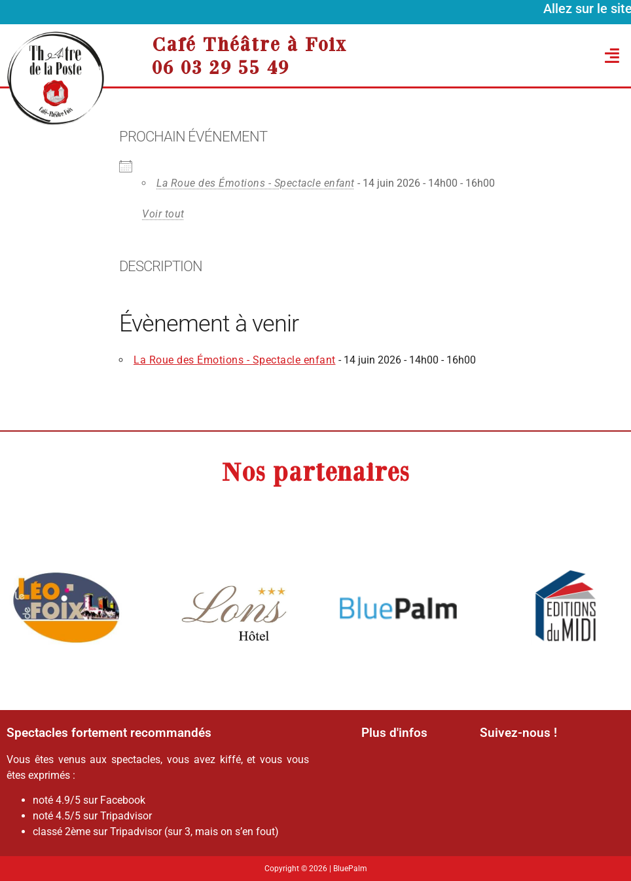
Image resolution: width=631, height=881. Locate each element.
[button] (539, 55)
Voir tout (163, 214)
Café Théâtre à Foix (249, 44)
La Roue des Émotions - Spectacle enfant (255, 183)
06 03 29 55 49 (220, 67)
